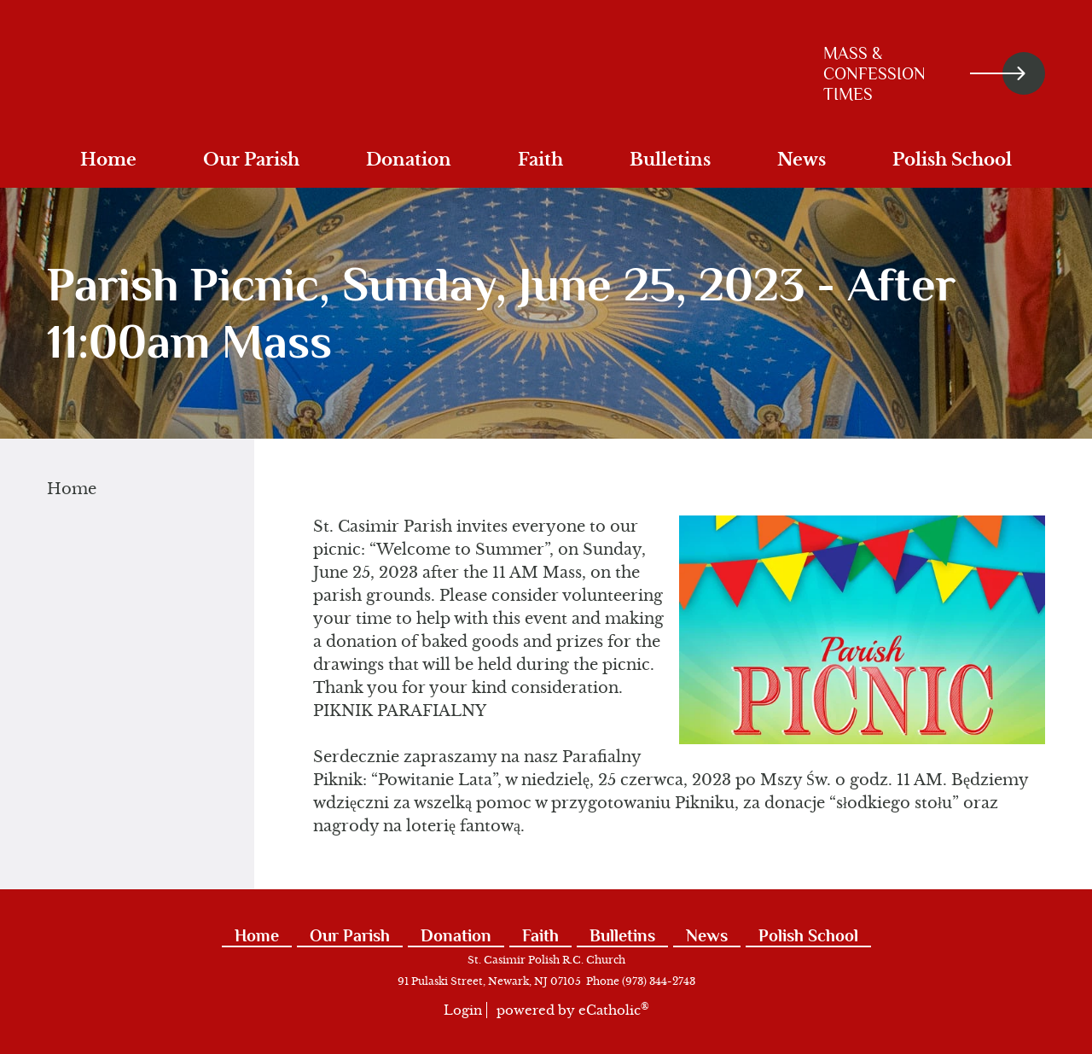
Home (71, 489)
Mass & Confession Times (924, 73)
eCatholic (613, 1010)
